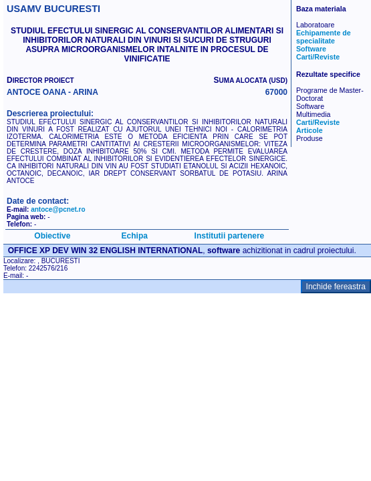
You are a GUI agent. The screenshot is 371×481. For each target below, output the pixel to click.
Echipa (135, 235)
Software (311, 49)
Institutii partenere (230, 235)
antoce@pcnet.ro (58, 209)
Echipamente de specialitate (323, 37)
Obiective (52, 235)
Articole (309, 130)
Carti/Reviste (318, 57)
